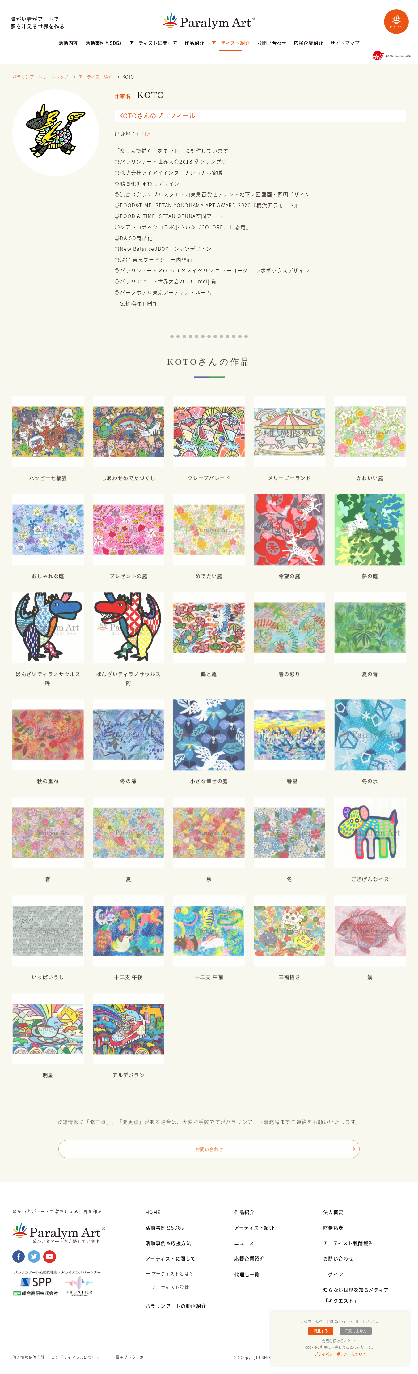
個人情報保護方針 (28, 1357)
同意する (321, 1331)
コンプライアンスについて (75, 1357)
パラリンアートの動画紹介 (178, 1305)
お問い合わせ (271, 43)
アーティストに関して (153, 43)
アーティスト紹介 (230, 43)
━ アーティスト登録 (167, 1287)
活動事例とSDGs (103, 43)
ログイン (396, 21)
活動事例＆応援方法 (170, 1243)
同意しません (355, 1331)
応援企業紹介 (308, 43)
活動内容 (68, 43)
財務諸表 (334, 1227)
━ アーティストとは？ (170, 1273)
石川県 (144, 134)
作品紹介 (194, 43)
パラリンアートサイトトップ (40, 77)
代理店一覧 (247, 1274)
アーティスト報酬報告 (350, 1243)
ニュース (244, 1243)
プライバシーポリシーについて (340, 1354)
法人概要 (334, 1212)
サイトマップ (345, 43)
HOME (153, 1212)
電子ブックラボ (130, 1357)
